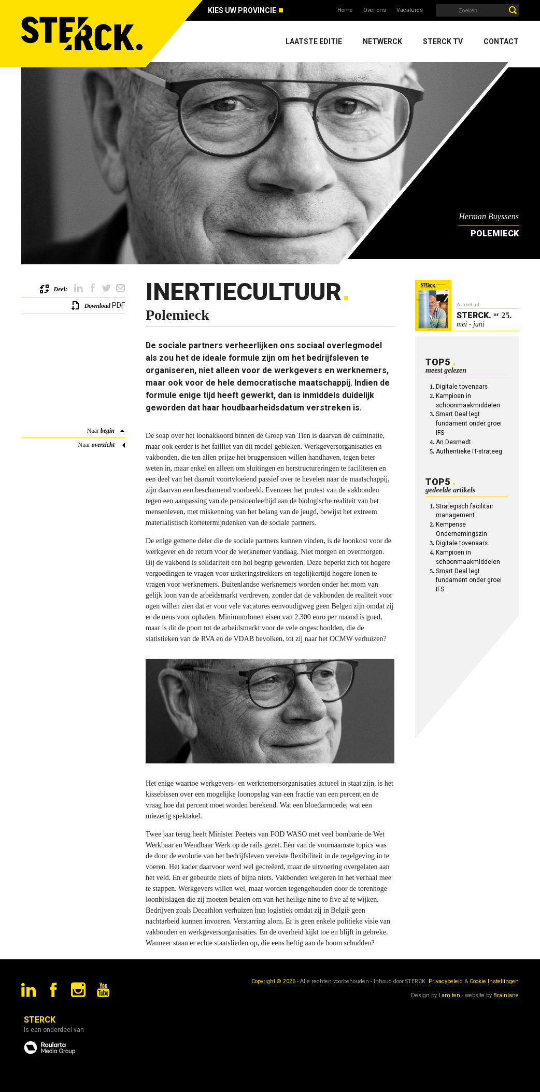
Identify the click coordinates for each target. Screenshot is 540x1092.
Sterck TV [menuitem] (443, 41)
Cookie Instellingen (494, 981)
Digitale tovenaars (462, 386)
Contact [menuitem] (501, 41)
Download (97, 305)
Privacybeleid (446, 981)
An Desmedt (453, 442)
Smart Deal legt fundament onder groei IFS (469, 423)
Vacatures (409, 10)
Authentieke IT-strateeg (469, 451)
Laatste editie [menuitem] (314, 41)
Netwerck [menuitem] (382, 41)
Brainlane (506, 995)
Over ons (374, 10)
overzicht (103, 444)
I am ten (449, 995)
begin (108, 430)
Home (345, 10)
